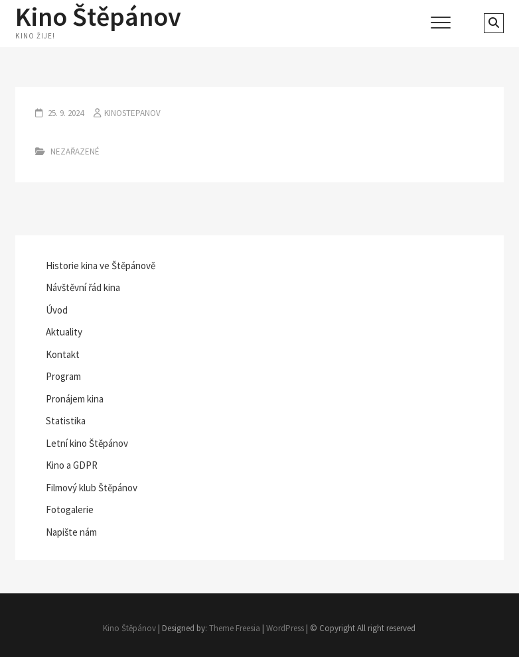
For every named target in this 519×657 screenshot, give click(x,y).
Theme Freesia (234, 628)
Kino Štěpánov (98, 16)
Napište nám (71, 532)
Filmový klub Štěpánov (91, 487)
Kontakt (63, 354)
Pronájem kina (75, 398)
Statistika (66, 420)
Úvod (57, 310)
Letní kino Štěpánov (87, 443)
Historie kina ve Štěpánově (100, 265)
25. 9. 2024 (65, 113)
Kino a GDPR (72, 465)
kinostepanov (132, 113)
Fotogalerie (70, 509)
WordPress (285, 628)
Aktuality (64, 332)
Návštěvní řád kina (83, 287)
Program (63, 376)
